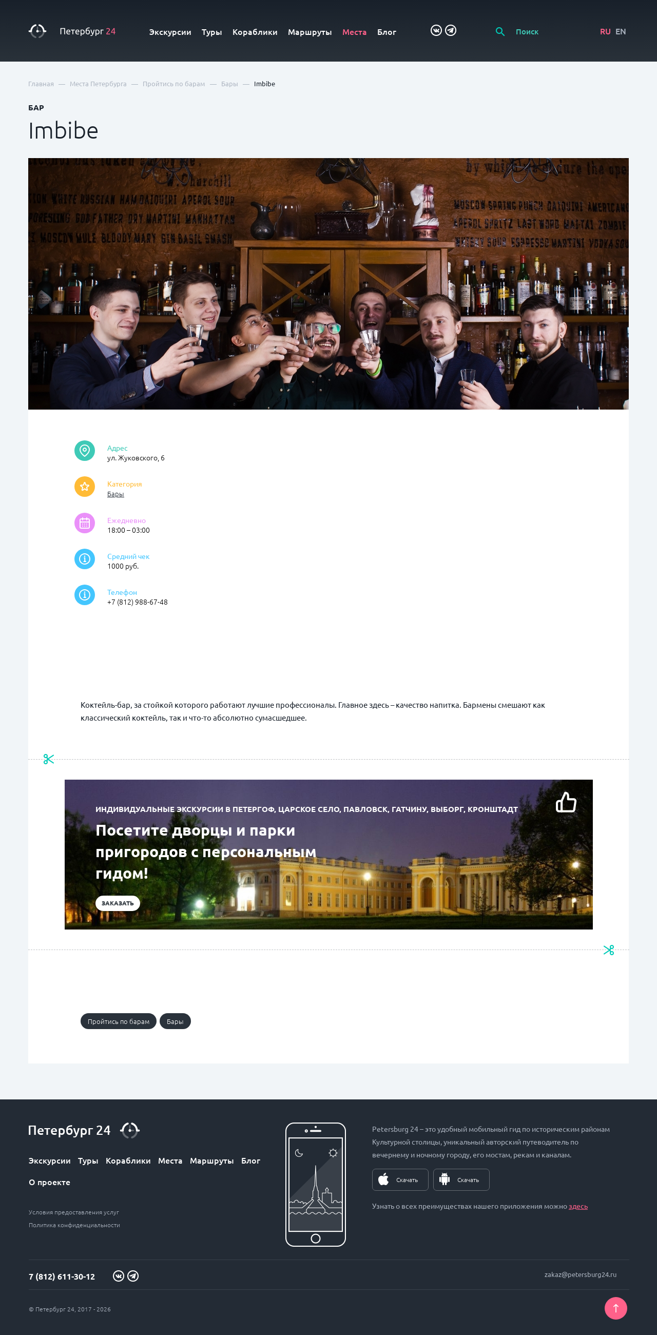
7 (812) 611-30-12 (62, 1276)
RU (605, 30)
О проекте (49, 1181)
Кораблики (255, 31)
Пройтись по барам (118, 1021)
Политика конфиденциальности (74, 1225)
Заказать (118, 903)
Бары (115, 493)
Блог (386, 31)
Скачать (407, 1179)
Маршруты (310, 31)
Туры (212, 31)
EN (620, 30)
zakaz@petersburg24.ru (580, 1274)
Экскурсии (170, 31)
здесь (578, 1205)
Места (354, 31)
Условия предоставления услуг (74, 1212)
